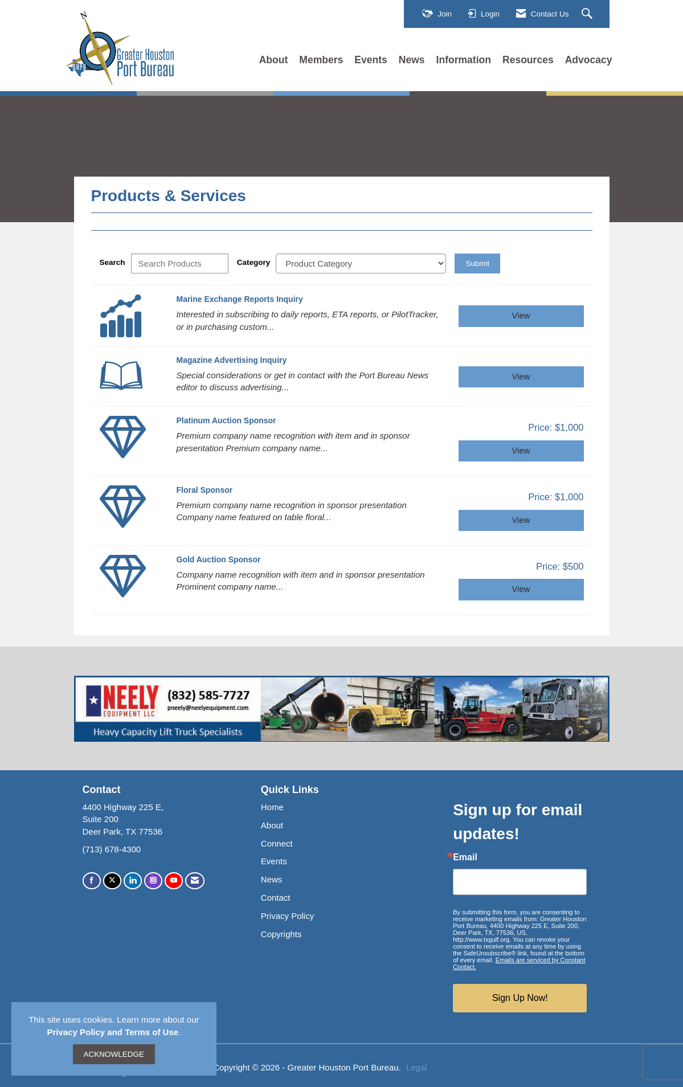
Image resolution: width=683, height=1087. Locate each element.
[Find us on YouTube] (174, 880)
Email (465, 857)
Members (321, 60)
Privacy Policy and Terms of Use (112, 1032)
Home (272, 807)
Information (463, 60)
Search (112, 262)
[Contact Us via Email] (195, 880)
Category (254, 262)
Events (370, 60)
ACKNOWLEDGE (114, 1054)
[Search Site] (588, 14)
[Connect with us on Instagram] (153, 880)
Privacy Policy (287, 916)
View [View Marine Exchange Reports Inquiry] (521, 315)
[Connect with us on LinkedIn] (133, 880)
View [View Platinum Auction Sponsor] (521, 450)
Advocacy (588, 60)
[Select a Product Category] (361, 263)
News (412, 60)
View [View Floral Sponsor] (521, 520)
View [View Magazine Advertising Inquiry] (521, 376)
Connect (277, 843)
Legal (416, 1067)
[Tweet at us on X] (112, 880)
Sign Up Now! (520, 998)
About (273, 60)
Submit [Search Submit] (477, 263)
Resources (528, 60)
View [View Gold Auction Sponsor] (521, 589)
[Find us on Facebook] (92, 880)
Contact (276, 897)
